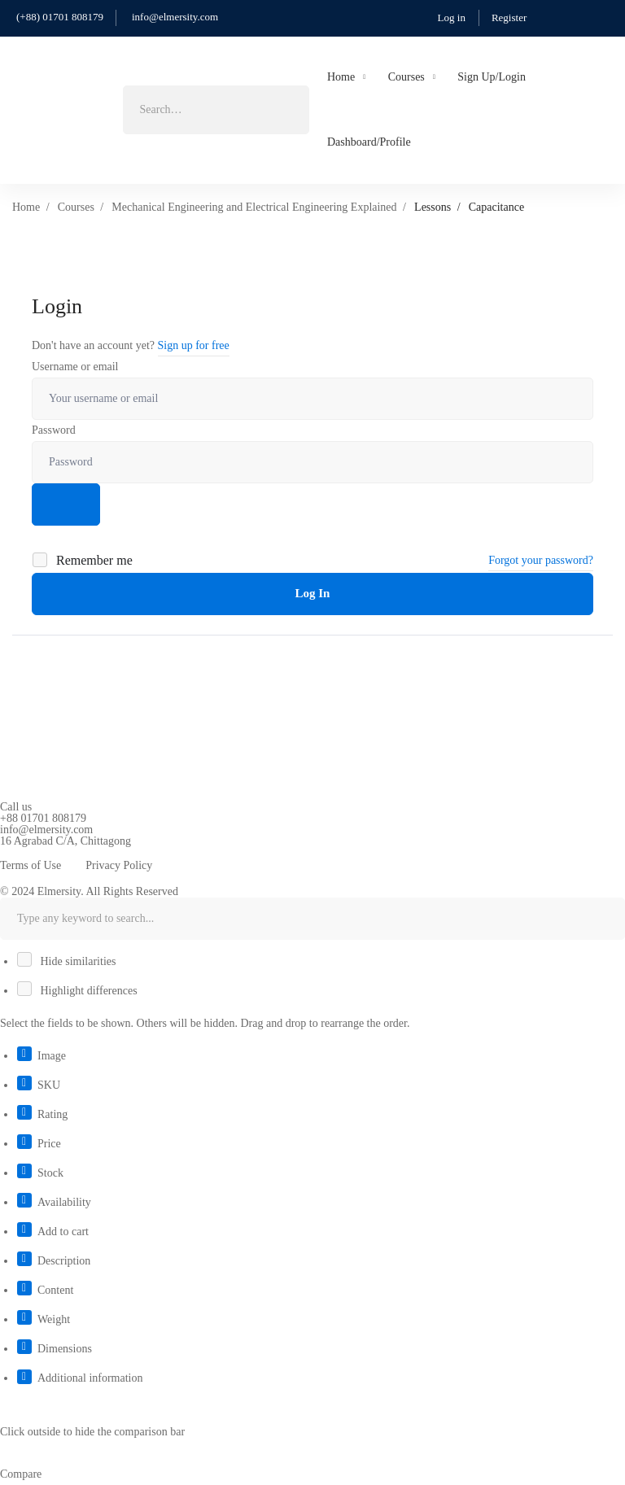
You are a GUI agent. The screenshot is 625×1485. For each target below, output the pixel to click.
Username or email (75, 366)
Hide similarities (67, 961)
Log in (451, 17)
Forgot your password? (540, 560)
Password (54, 430)
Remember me (83, 560)
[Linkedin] (50, 851)
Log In (312, 593)
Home (26, 207)
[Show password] (66, 504)
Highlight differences (78, 991)
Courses (76, 207)
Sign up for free (193, 345)
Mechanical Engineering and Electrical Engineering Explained (253, 207)
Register (509, 17)
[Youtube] (25, 851)
